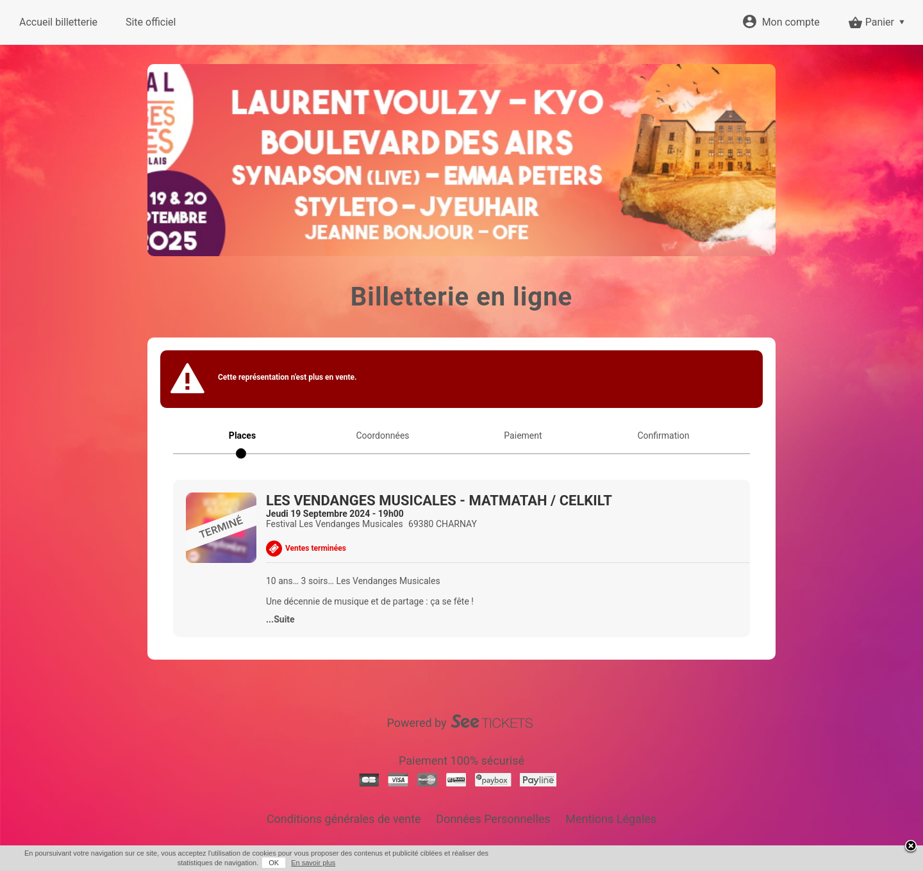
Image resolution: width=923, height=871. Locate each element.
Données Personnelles (493, 819)
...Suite (280, 619)
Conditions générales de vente (344, 819)
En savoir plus (313, 863)
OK (274, 863)
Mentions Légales (610, 819)
